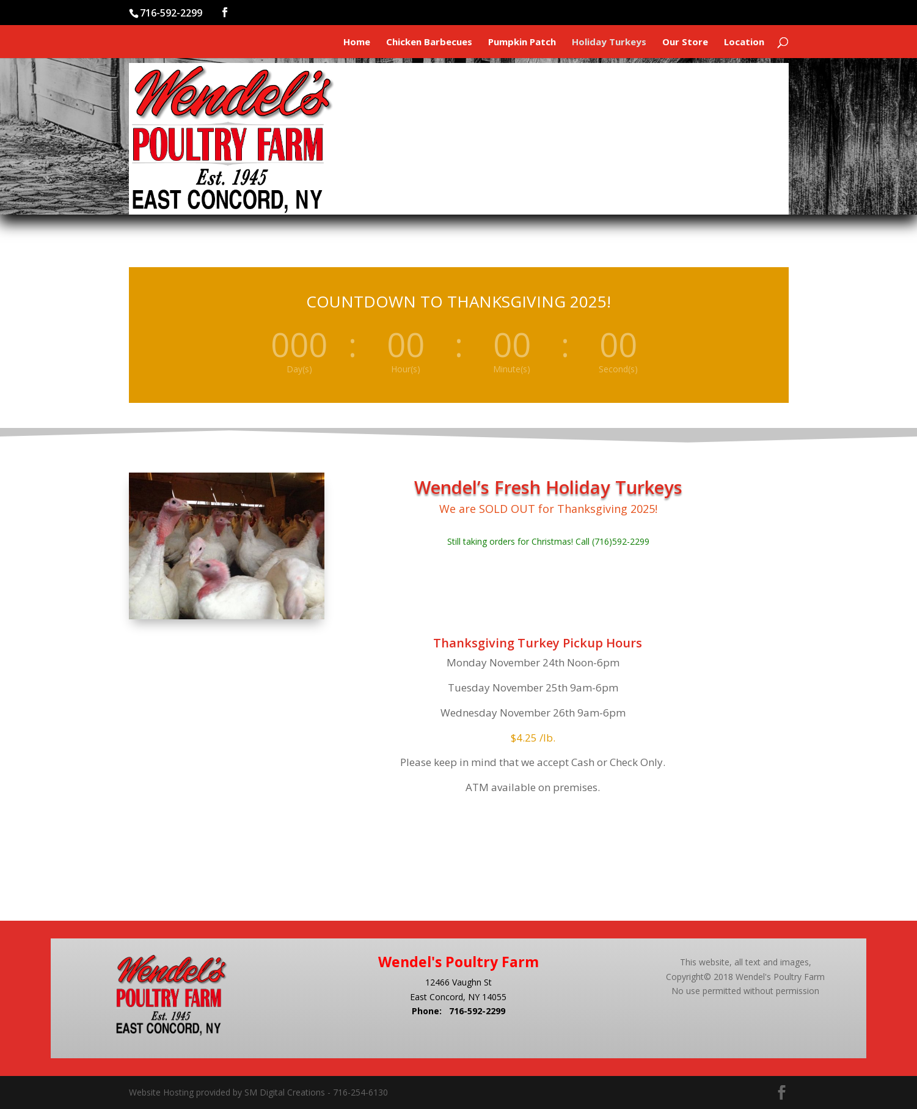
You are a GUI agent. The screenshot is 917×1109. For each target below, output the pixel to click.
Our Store (685, 42)
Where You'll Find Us (715, 131)
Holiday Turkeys (609, 42)
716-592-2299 (477, 1011)
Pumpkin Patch (522, 42)
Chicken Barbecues (429, 42)
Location (744, 42)
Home (356, 42)
